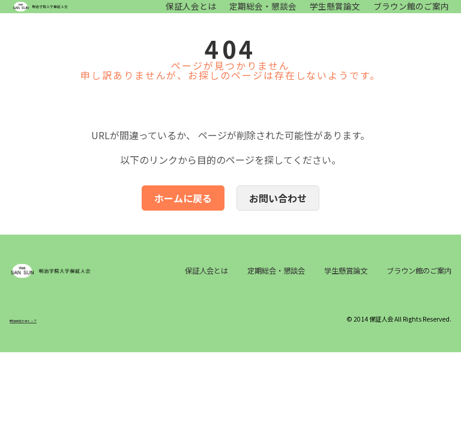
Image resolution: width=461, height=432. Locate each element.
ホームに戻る (183, 210)
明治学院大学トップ (37, 352)
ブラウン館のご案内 (411, 12)
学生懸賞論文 (335, 12)
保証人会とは (191, 12)
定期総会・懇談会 (263, 12)
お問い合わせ (278, 210)
